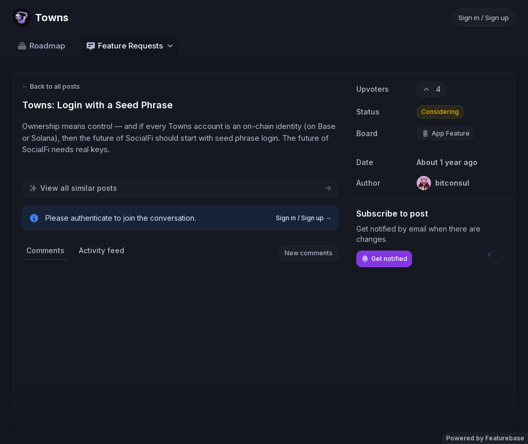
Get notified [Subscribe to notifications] (384, 259)
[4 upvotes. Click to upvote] (431, 89)
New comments (309, 253)
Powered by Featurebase (485, 438)
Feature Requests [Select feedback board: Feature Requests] (130, 46)
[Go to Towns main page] (40, 17)
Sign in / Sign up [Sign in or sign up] (483, 17)
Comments (45, 250)
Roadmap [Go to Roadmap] (41, 46)
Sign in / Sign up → (304, 218)
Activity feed (101, 250)
